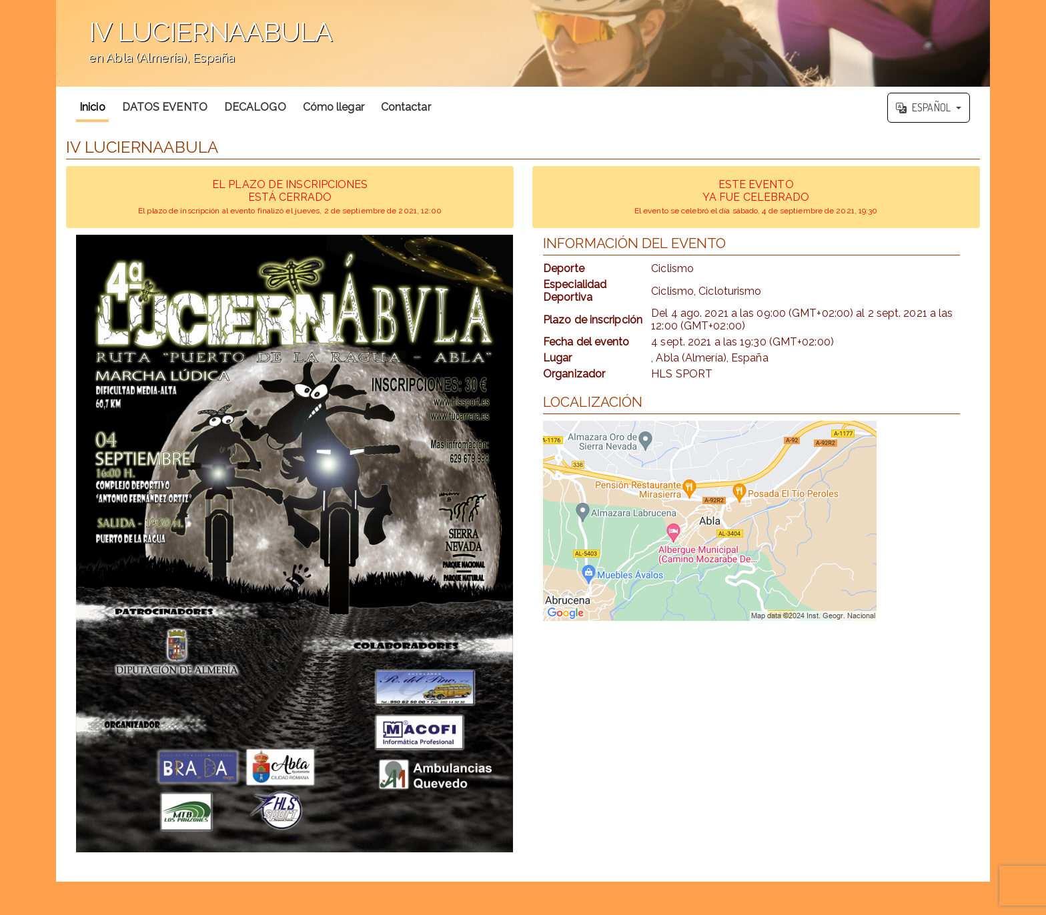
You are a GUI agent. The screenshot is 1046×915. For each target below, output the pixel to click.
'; (523, 43)
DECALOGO (255, 107)
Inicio (92, 107)
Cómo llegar (333, 107)
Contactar (406, 107)
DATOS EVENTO (164, 107)
